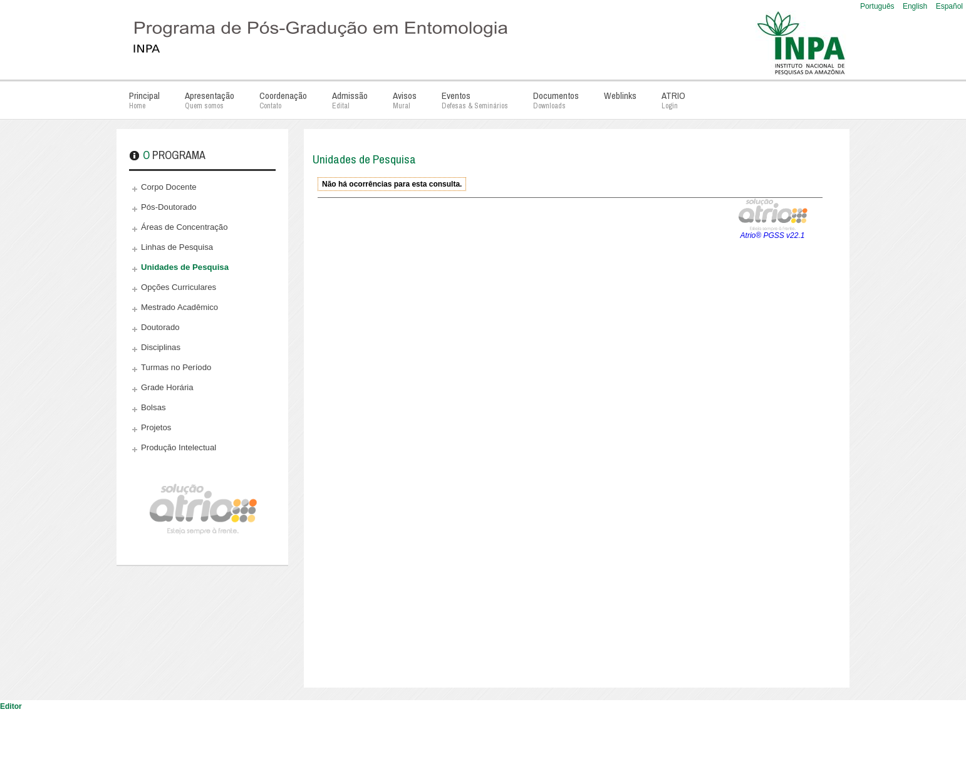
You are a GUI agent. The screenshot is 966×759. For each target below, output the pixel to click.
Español (949, 6)
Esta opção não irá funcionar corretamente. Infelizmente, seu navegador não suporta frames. (570, 425)
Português (878, 6)
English (916, 6)
